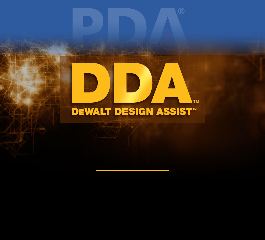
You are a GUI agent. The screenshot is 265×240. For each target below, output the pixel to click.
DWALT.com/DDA (132, 166)
